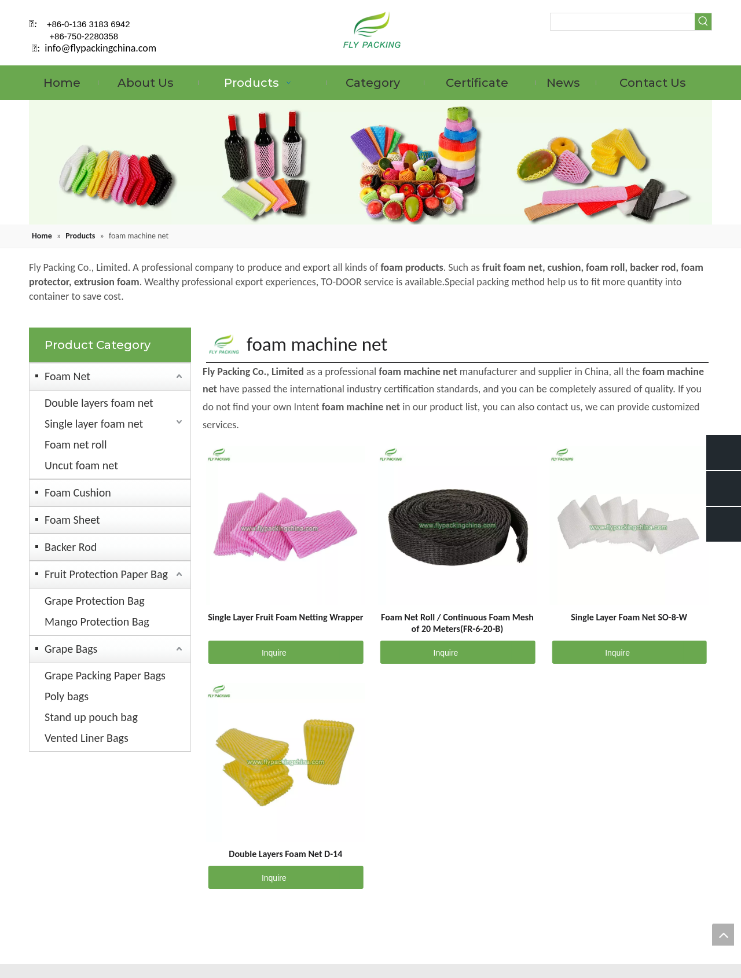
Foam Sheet (72, 520)
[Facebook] (651, 47)
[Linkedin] (669, 47)
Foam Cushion (78, 492)
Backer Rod (71, 547)
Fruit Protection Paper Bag (106, 574)
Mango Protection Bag (97, 621)
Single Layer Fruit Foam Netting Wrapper (285, 617)
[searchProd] (623, 21)
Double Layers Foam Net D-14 (285, 853)
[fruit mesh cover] (370, 162)
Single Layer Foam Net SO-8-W (629, 617)
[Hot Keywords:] (703, 21)
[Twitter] (686, 47)
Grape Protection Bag (95, 601)
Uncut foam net (81, 465)
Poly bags (67, 696)
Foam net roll (76, 444)
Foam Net (67, 376)
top (723, 935)
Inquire (247, 652)
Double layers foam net (99, 403)
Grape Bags (71, 649)
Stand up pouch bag (91, 717)
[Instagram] (703, 47)
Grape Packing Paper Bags (105, 675)
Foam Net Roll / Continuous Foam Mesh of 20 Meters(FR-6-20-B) (457, 623)
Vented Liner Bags (87, 738)
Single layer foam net (94, 424)
